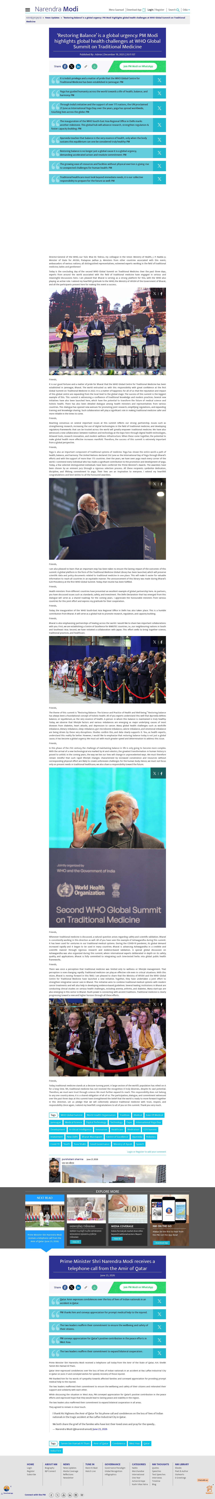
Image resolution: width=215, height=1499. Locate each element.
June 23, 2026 (100, 1429)
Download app (8, 1493)
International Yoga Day (148, 1122)
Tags (54, 1115)
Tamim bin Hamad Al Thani (75, 1443)
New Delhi (72, 1137)
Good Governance (99, 1144)
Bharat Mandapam (92, 1137)
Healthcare (117, 1129)
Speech (140, 1144)
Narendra (56, 9)
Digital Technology (96, 1122)
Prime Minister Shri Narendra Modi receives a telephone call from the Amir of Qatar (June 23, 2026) (45, 1238)
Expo (129, 1122)
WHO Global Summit (72, 1115)
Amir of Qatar (101, 1443)
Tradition (125, 1115)
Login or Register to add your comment (146, 1152)
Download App (162, 1242)
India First (55, 1451)
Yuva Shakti (80, 1144)
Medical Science (73, 1122)
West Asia (134, 1443)
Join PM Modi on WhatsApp (138, 66)
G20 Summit (150, 1129)
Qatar (147, 1443)
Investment (56, 1137)
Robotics (151, 1137)
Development (57, 1129)
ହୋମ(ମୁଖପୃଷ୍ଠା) (34, 18)
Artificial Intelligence (80, 1129)
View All (76, 1241)
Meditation (133, 1129)
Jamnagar (55, 1122)
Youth (66, 1144)
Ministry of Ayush (122, 1144)
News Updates (52, 18)
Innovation (101, 1129)
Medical (138, 1115)
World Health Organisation (101, 1115)
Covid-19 (54, 1144)
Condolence (118, 1443)
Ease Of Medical (154, 1115)
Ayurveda (137, 1137)
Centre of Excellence (117, 1137)
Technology (116, 1122)
